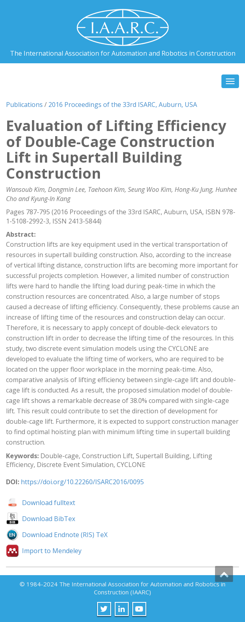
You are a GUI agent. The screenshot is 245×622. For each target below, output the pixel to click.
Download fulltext (48, 502)
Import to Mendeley (52, 550)
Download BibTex (48, 518)
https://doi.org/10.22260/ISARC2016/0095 (82, 481)
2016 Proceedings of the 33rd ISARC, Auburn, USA (122, 104)
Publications (24, 104)
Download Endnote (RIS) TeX (65, 534)
